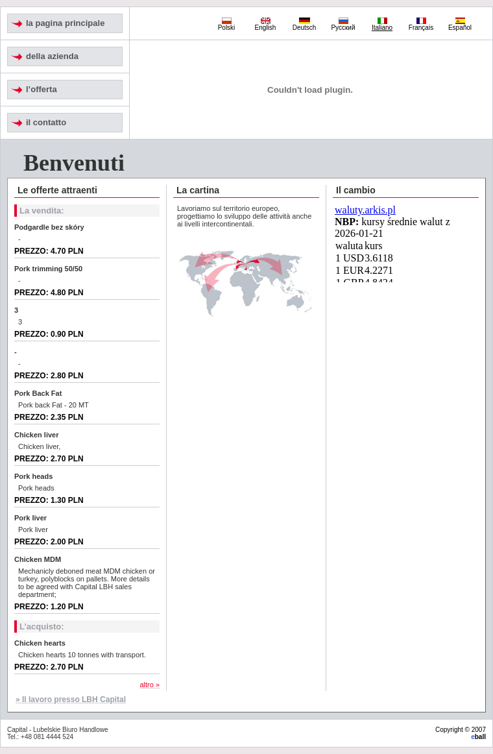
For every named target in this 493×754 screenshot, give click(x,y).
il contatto (46, 122)
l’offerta (41, 89)
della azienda (52, 56)
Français (421, 24)
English (265, 24)
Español (460, 24)
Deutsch (305, 24)
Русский (343, 24)
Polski (226, 24)
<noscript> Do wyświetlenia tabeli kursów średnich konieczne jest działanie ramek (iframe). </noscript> (406, 243)
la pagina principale (65, 23)
